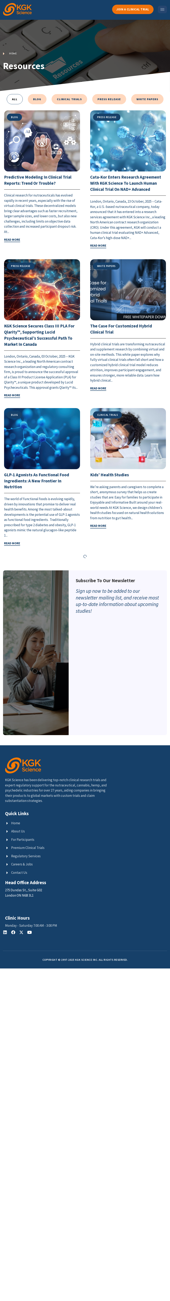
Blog (37, 99)
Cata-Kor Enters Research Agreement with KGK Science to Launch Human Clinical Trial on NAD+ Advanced (123, 186)
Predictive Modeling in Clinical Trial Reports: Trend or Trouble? (40, 180)
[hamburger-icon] (162, 9)
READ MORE (12, 240)
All (14, 99)
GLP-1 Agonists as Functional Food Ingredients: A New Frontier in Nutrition (39, 491)
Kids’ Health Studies (110, 484)
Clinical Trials (69, 99)
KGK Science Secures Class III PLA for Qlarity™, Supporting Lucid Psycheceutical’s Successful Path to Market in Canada (42, 340)
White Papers (147, 99)
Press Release (109, 99)
